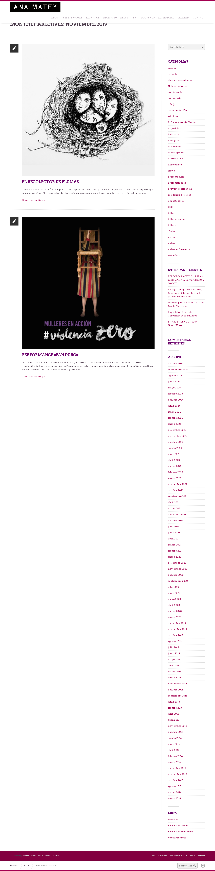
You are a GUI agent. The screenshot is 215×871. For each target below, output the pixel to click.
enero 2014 (174, 798)
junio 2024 (174, 405)
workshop (174, 255)
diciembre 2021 (177, 514)
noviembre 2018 (177, 683)
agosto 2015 (175, 786)
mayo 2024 (174, 411)
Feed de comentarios (180, 831)
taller (171, 213)
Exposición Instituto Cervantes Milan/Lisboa (182, 314)
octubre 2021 (175, 520)
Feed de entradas (178, 825)
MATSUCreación (159, 856)
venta (171, 237)
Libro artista (175, 158)
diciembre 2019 (177, 623)
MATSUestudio (177, 856)
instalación (175, 146)
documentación (177, 110)
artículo (173, 74)
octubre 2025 (175, 363)
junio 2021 (174, 532)
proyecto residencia (180, 188)
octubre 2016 (175, 732)
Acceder (173, 819)
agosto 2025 (175, 375)
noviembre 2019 (177, 629)
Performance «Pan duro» (50, 355)
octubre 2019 (175, 635)
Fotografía (174, 140)
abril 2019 (174, 665)
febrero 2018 (175, 707)
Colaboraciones (177, 86)
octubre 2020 (176, 575)
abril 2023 (174, 460)
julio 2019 (173, 647)
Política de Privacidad (31, 856)
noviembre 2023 (177, 436)
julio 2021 (173, 526)
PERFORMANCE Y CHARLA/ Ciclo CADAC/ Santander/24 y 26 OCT (186, 280)
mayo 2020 (174, 599)
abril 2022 (174, 502)
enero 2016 (174, 762)
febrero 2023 (175, 472)
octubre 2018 (175, 689)
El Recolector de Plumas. (51, 182)
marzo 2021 (174, 544)
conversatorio (176, 98)
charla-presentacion (180, 80)
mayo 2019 (174, 659)
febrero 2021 (175, 550)
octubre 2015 (175, 780)
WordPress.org (177, 837)
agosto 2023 (175, 448)
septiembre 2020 (178, 581)
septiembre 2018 (177, 695)
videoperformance (179, 249)
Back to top (203, 865)
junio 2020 (174, 593)
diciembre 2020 (177, 562)
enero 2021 (174, 556)
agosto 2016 (175, 738)
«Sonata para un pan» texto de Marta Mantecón (186, 304)
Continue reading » (33, 200)
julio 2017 (173, 713)
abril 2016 (174, 750)
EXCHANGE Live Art (195, 856)
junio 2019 (174, 653)
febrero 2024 (175, 417)
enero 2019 (174, 677)
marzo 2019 (174, 671)
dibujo (172, 104)
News (171, 170)
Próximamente (177, 182)
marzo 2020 (175, 611)
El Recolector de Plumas (182, 122)
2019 (26, 865)
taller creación (177, 219)
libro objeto (175, 164)
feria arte (173, 134)
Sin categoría (176, 201)
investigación (176, 152)
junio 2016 (174, 744)
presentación (176, 176)
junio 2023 (174, 454)
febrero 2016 (175, 756)
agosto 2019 (175, 641)
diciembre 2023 (177, 430)
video (171, 243)
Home (14, 865)
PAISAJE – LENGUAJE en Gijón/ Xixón (182, 323)
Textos (172, 231)
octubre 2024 (176, 399)
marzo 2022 (175, 508)
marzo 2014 (174, 792)
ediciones (174, 116)
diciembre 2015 (177, 768)
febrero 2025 (175, 393)
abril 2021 (173, 538)
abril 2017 (173, 719)
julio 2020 (174, 587)
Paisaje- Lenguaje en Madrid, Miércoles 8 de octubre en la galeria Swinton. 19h (185, 293)
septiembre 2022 (178, 496)
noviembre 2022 (177, 484)
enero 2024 (174, 423)
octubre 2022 (175, 490)
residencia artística (179, 194)
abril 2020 (174, 605)
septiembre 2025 (178, 369)
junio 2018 (174, 701)
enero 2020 (174, 617)
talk (170, 207)
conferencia (175, 92)
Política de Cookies (50, 856)
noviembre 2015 (177, 774)
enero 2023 (174, 478)
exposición (174, 128)
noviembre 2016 (177, 726)
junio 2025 (174, 381)
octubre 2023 (175, 442)
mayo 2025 (174, 387)
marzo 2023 (175, 466)
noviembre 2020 (177, 568)
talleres (172, 225)
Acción (172, 68)
